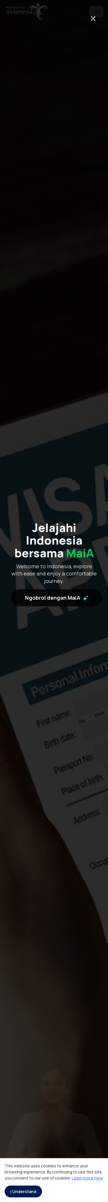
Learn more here (87, 1178)
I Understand (23, 1191)
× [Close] (93, 18)
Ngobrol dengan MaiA (56, 638)
